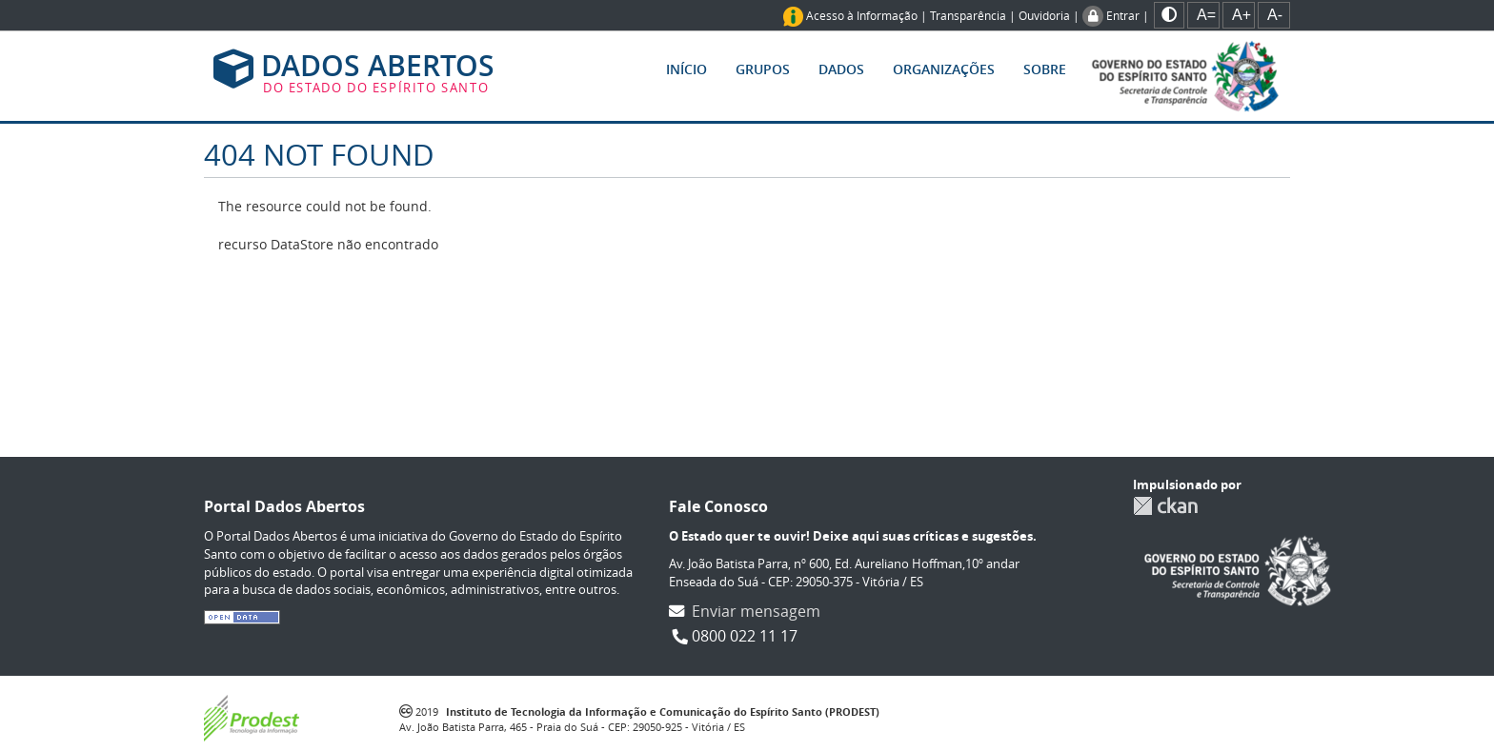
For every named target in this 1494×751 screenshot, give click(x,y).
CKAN (1165, 506)
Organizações (944, 69)
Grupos (763, 69)
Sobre (1044, 69)
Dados (841, 69)
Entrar (1123, 15)
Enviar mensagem (756, 611)
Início (686, 69)
